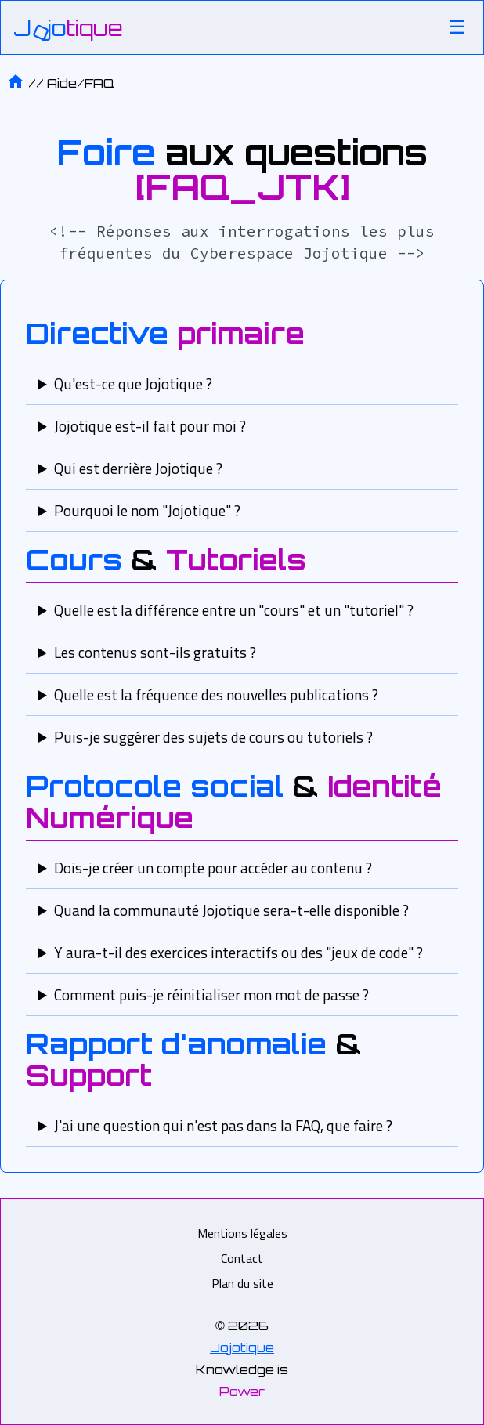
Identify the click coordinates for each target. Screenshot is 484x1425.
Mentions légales (242, 1233)
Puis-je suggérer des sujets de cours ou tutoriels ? (213, 736)
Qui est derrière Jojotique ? (138, 468)
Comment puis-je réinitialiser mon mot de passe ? (211, 994)
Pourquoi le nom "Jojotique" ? (147, 510)
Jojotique (242, 1347)
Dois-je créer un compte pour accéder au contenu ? (213, 867)
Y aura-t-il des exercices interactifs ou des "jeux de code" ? (238, 952)
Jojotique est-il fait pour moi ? (150, 425)
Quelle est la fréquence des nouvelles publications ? (216, 694)
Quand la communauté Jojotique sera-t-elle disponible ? (231, 910)
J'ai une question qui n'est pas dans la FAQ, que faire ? (223, 1125)
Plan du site (242, 1283)
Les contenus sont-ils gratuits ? (155, 652)
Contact (242, 1258)
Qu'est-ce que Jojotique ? (133, 383)
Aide (81, 83)
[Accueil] (68, 28)
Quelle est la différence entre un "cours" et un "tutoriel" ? (234, 610)
